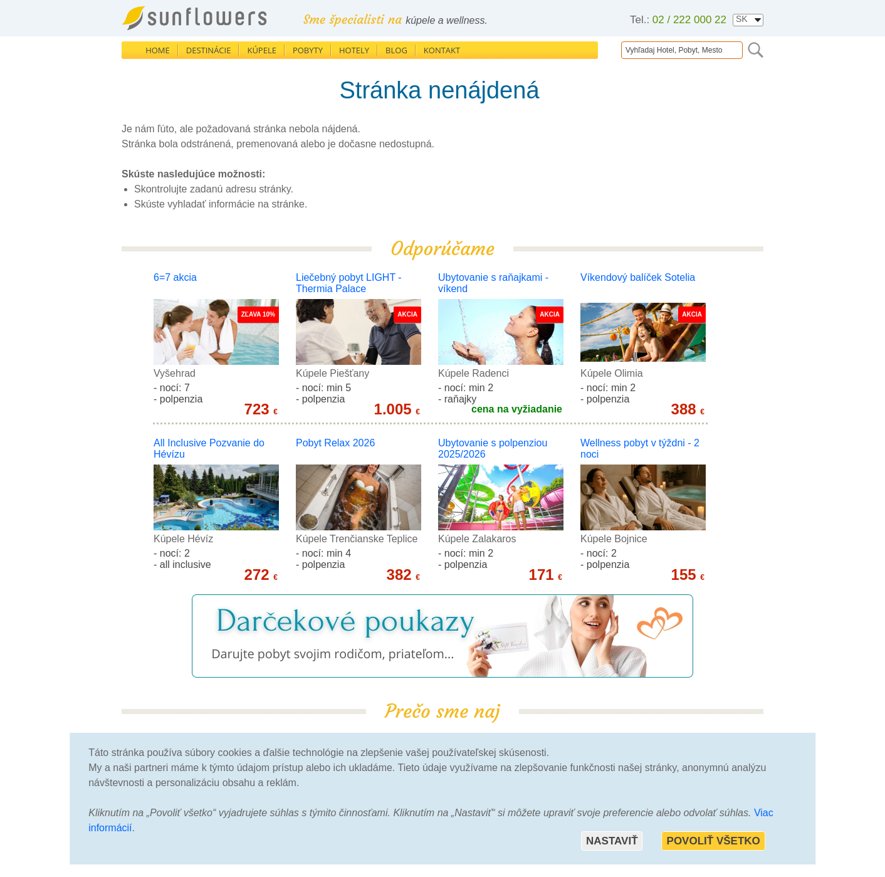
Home (157, 50)
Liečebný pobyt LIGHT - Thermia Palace (349, 283)
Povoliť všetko (713, 841)
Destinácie (208, 50)
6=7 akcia (175, 277)
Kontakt (442, 50)
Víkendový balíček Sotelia (637, 277)
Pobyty (308, 50)
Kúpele (261, 50)
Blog (396, 50)
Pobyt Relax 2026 (335, 443)
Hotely (354, 50)
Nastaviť (611, 841)
